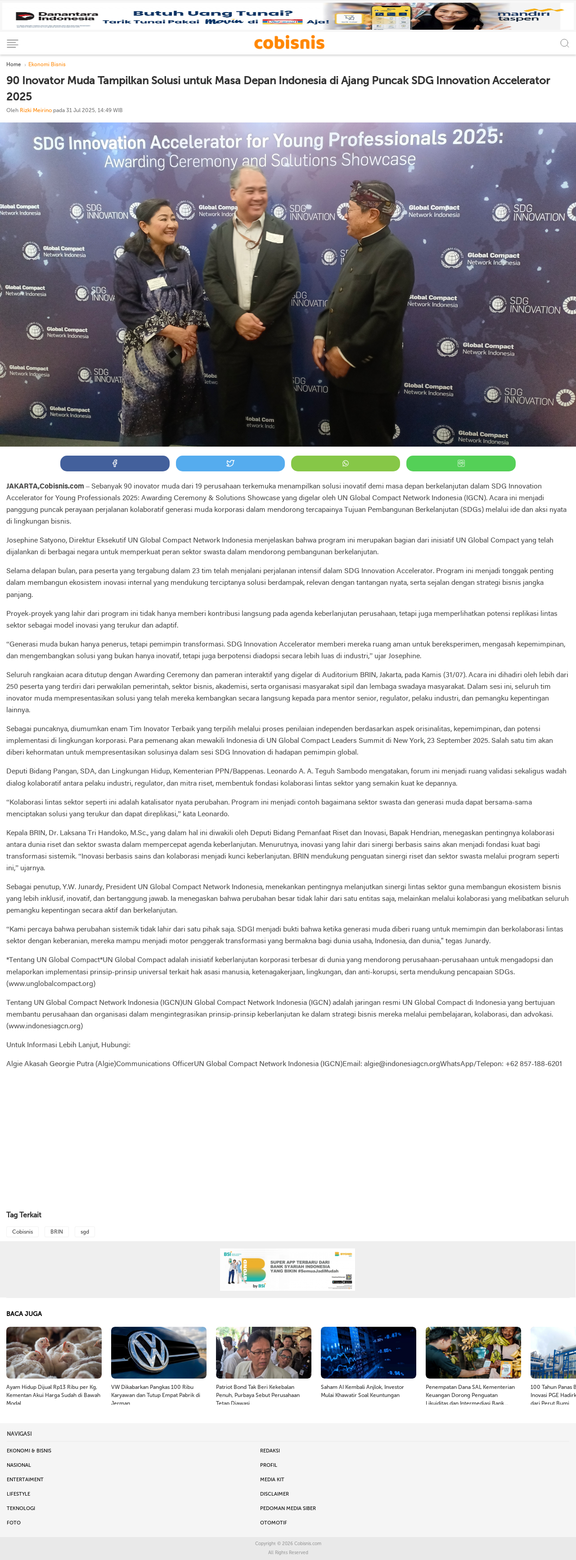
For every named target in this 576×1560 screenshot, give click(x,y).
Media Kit (272, 1480)
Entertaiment (25, 1480)
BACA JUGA (24, 1314)
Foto (14, 1523)
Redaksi (270, 1451)
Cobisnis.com (307, 1543)
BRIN (56, 1232)
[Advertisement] (288, 1140)
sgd (85, 1232)
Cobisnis (22, 1232)
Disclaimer (274, 1494)
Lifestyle (18, 1494)
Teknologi (21, 1508)
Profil (268, 1465)
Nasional (19, 1465)
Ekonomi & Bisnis (29, 1451)
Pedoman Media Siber (288, 1508)
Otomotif (273, 1523)
